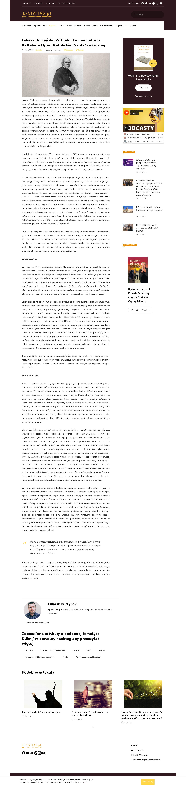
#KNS (89, 650)
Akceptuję (148, 781)
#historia (29, 650)
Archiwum (50, 3)
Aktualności (26, 26)
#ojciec (102, 650)
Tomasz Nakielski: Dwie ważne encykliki (41, 712)
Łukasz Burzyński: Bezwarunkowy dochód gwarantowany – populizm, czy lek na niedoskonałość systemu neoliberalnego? (142, 715)
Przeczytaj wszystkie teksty (37, 622)
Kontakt (132, 26)
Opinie (60, 26)
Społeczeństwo (40, 26)
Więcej (85, 782)
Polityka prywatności (66, 3)
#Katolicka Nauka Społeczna (53, 650)
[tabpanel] (43, 702)
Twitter (80, 50)
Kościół (52, 26)
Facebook (68, 50)
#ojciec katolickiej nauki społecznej (40, 657)
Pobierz (142, 88)
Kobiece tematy (106, 26)
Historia (78, 26)
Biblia (95, 26)
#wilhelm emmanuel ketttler (88, 657)
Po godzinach (120, 26)
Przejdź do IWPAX (139, 310)
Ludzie (69, 26)
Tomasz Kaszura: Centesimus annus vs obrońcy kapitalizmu (90, 714)
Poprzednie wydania (143, 96)
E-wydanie (39, 3)
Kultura (87, 26)
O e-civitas (27, 3)
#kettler (75, 650)
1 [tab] (93, 727)
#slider (65, 657)
